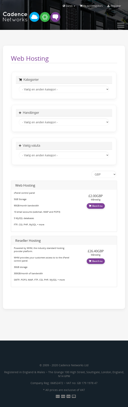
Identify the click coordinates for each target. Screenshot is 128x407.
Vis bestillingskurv (91, 6)
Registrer (114, 6)
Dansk (69, 6)
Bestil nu (96, 206)
